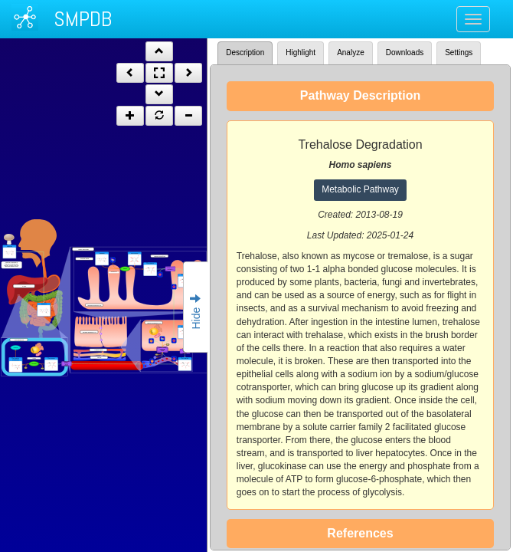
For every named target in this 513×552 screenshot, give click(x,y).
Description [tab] (245, 52)
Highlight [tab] (300, 52)
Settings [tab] (458, 52)
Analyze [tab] (350, 52)
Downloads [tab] (404, 52)
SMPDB (83, 18)
